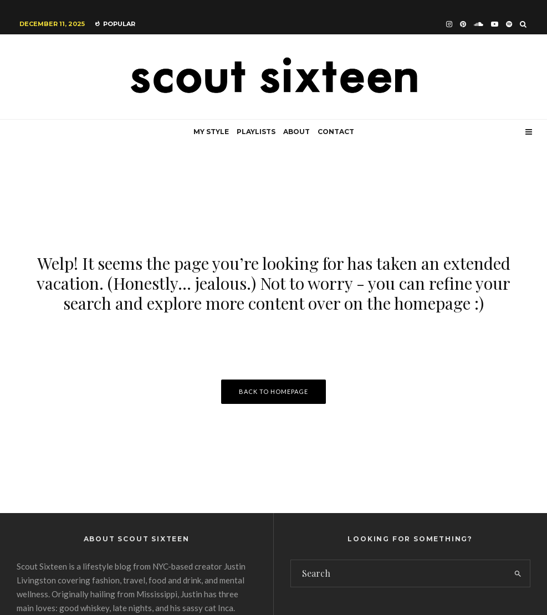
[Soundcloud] (478, 24)
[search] (517, 573)
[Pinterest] (463, 24)
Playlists (256, 131)
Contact (336, 131)
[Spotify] (509, 24)
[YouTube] (494, 24)
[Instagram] (449, 24)
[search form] (398, 573)
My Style (211, 131)
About (296, 131)
